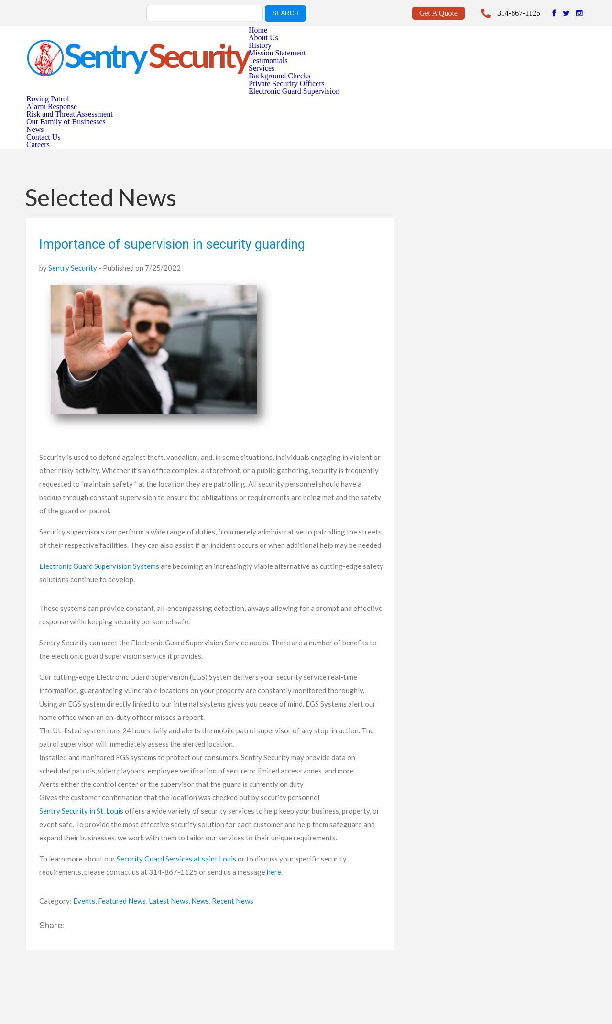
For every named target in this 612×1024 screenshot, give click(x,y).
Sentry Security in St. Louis (81, 810)
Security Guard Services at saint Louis (176, 858)
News (35, 129)
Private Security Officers (287, 83)
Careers (38, 145)
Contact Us (43, 137)
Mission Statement (277, 53)
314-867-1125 (518, 13)
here (274, 872)
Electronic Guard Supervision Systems (99, 566)
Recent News (232, 900)
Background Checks (279, 76)
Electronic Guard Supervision (294, 91)
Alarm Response (51, 106)
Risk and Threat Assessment (69, 114)
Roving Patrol (47, 99)
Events (84, 900)
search (285, 13)
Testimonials (268, 60)
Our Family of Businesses (66, 122)
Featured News (122, 900)
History (260, 45)
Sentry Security (72, 267)
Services (261, 68)
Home (258, 30)
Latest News (168, 900)
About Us (263, 37)
